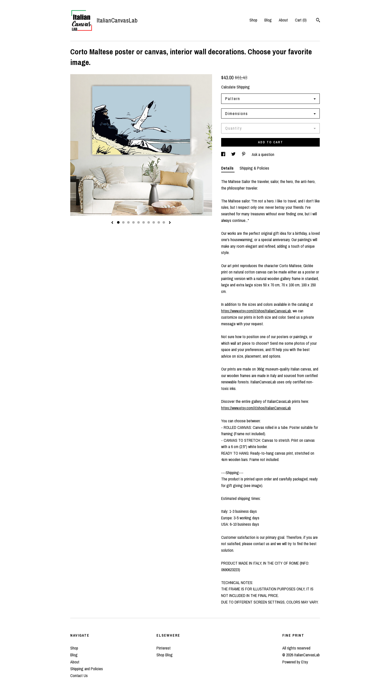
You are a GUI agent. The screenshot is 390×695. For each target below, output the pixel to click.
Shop (253, 20)
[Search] (318, 21)
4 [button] (133, 222)
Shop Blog (164, 655)
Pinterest (163, 648)
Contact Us (79, 675)
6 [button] (143, 222)
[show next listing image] (170, 223)
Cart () (301, 20)
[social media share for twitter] (234, 154)
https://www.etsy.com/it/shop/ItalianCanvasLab (256, 311)
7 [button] (148, 222)
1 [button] (118, 222)
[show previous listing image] (112, 223)
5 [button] (138, 222)
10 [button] (164, 222)
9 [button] (158, 222)
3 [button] (128, 222)
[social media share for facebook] (223, 154)
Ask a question (263, 154)
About (283, 20)
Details (228, 168)
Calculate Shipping (235, 87)
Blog (268, 20)
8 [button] (153, 222)
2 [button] (123, 222)
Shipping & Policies (254, 168)
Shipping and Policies (86, 668)
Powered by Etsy (295, 662)
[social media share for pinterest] (244, 154)
